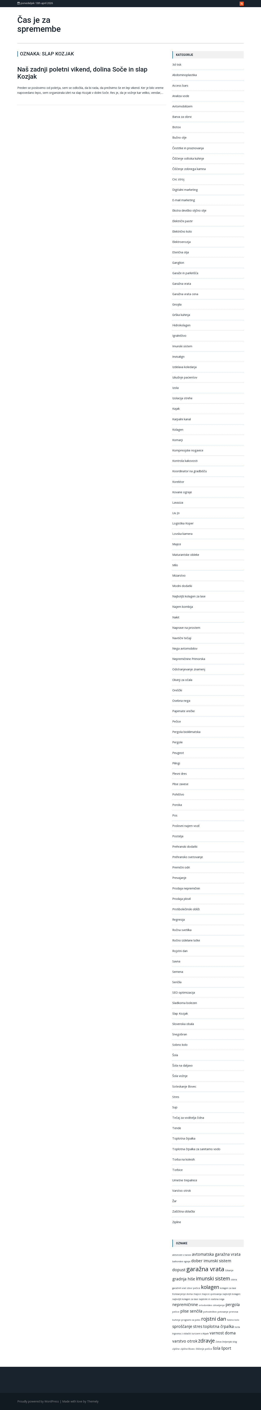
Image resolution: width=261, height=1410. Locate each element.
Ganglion (178, 263)
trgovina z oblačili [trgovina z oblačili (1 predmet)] (181, 1333)
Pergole (177, 742)
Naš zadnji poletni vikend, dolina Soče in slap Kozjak (82, 72)
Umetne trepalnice (184, 1180)
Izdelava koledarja (184, 367)
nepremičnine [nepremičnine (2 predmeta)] (185, 1304)
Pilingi (176, 763)
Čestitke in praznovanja (188, 148)
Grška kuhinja (181, 315)
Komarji (177, 440)
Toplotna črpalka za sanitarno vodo (196, 1149)
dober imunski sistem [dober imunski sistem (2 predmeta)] (211, 1260)
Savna (176, 961)
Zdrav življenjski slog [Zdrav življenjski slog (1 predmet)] (226, 1341)
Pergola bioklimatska (186, 732)
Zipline (176, 1222)
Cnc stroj (178, 179)
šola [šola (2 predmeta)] (216, 1348)
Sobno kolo (180, 1045)
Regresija (178, 919)
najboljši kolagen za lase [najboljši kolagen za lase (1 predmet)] (185, 1299)
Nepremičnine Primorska (188, 659)
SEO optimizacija (183, 992)
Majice (176, 544)
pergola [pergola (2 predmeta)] (233, 1304)
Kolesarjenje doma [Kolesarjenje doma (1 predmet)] (182, 1294)
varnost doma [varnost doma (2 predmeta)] (223, 1333)
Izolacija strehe (182, 398)
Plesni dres (179, 774)
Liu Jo (176, 513)
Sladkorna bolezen (184, 1003)
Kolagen (177, 429)
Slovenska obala (183, 1024)
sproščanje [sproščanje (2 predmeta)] (182, 1326)
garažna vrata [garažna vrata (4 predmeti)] (205, 1269)
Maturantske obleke (185, 555)
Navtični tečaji (181, 638)
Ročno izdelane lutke (186, 940)
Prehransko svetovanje (187, 857)
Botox (176, 127)
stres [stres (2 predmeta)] (197, 1326)
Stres (175, 1097)
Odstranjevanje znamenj (188, 669)
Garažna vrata (181, 284)
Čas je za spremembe (39, 24)
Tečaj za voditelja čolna (188, 1118)
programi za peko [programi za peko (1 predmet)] (190, 1319)
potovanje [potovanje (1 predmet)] (223, 1311)
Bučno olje (179, 137)
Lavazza (177, 502)
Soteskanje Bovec (184, 1086)
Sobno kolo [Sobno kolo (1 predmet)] (233, 1319)
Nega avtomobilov (184, 648)
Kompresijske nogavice (187, 450)
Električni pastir (182, 221)
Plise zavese (180, 784)
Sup (174, 1107)
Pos (174, 815)
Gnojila (176, 304)
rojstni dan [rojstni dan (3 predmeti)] (213, 1318)
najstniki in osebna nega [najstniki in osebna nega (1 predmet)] (211, 1299)
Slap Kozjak (180, 1013)
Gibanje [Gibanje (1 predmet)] (229, 1270)
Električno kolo (182, 231)
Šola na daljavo (182, 1065)
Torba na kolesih (183, 1159)
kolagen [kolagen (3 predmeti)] (210, 1287)
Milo (175, 565)
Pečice (176, 721)
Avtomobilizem (182, 106)
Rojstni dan (180, 951)
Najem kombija (182, 607)
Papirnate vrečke (183, 711)
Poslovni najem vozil (185, 826)
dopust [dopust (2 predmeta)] (179, 1269)
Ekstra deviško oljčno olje (189, 210)
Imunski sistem (182, 346)
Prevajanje (179, 878)
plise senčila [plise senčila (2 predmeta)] (191, 1311)
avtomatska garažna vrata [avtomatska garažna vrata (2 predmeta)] (216, 1254)
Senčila (176, 982)
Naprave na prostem (186, 628)
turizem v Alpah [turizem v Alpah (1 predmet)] (200, 1333)
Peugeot (178, 753)
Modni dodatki (182, 586)
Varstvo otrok (181, 1191)
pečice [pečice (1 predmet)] (175, 1311)
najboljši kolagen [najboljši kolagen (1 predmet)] (231, 1294)
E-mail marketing (183, 200)
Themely (92, 1401)
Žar (174, 1201)
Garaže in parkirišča (185, 273)
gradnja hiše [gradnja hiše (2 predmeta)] (183, 1279)
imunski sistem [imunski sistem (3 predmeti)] (213, 1278)
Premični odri (181, 867)
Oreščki (177, 690)
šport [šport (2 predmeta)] (226, 1348)
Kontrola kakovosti (185, 461)
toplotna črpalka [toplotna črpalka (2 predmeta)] (218, 1326)
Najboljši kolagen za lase (189, 596)
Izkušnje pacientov (184, 377)
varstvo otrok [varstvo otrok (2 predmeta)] (184, 1341)
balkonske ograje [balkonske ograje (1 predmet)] (181, 1261)
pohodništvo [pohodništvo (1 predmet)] (210, 1311)
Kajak (176, 408)
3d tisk (176, 64)
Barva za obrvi (181, 117)
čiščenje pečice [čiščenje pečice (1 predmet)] (204, 1348)
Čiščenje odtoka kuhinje (188, 158)
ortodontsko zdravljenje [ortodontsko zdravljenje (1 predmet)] (212, 1305)
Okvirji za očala (182, 680)
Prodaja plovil (181, 899)
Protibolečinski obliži (186, 909)
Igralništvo (179, 336)
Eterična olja (180, 252)
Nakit (175, 617)
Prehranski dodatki (184, 846)
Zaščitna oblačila (183, 1211)
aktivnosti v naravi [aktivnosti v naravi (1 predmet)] (181, 1254)
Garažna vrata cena (185, 294)
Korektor (178, 482)
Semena (177, 972)
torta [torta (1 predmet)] (237, 1327)
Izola (175, 388)
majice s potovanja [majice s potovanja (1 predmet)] (212, 1294)
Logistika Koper (183, 523)
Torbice (177, 1170)
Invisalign (178, 357)
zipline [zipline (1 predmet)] (176, 1348)
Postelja (177, 836)
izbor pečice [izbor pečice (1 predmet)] (193, 1288)
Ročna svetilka (181, 930)
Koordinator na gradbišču (189, 471)
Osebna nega (181, 701)
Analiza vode (180, 96)
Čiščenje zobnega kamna (189, 169)
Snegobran (179, 1034)
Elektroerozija (181, 242)
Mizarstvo (179, 575)
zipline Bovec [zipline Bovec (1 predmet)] (187, 1348)
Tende (176, 1128)
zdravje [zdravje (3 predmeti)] (206, 1340)
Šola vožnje (180, 1076)
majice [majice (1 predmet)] (197, 1294)
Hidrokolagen (181, 325)
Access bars (180, 85)
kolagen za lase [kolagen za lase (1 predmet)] (228, 1288)
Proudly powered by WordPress (38, 1401)
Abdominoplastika (184, 75)
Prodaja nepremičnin (186, 888)
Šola (175, 1055)
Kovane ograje (182, 492)
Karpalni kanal (181, 419)
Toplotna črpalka (183, 1138)
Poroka (177, 805)
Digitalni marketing (185, 190)
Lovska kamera (182, 534)
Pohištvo (178, 794)
